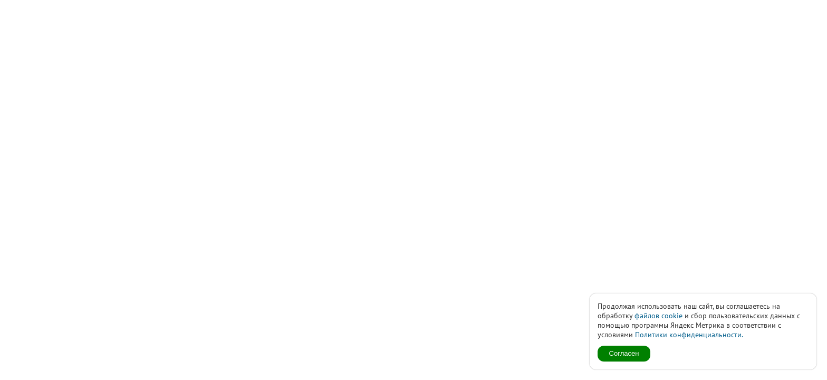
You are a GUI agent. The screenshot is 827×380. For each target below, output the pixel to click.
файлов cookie (658, 315)
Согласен (624, 353)
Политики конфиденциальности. (689, 334)
